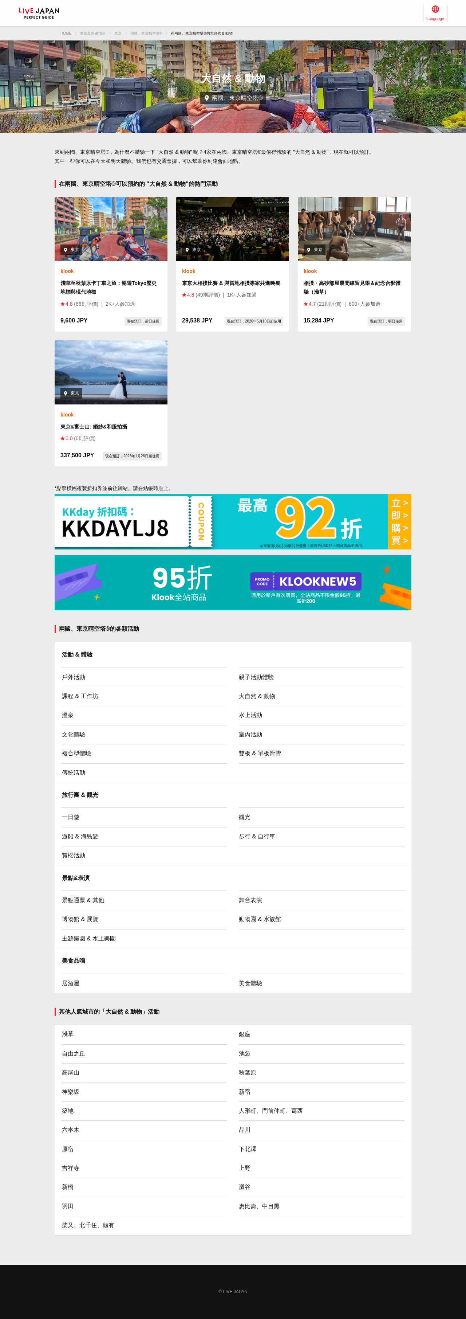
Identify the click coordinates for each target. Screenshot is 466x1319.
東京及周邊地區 (93, 33)
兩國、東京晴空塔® (146, 33)
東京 (118, 33)
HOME (65, 33)
